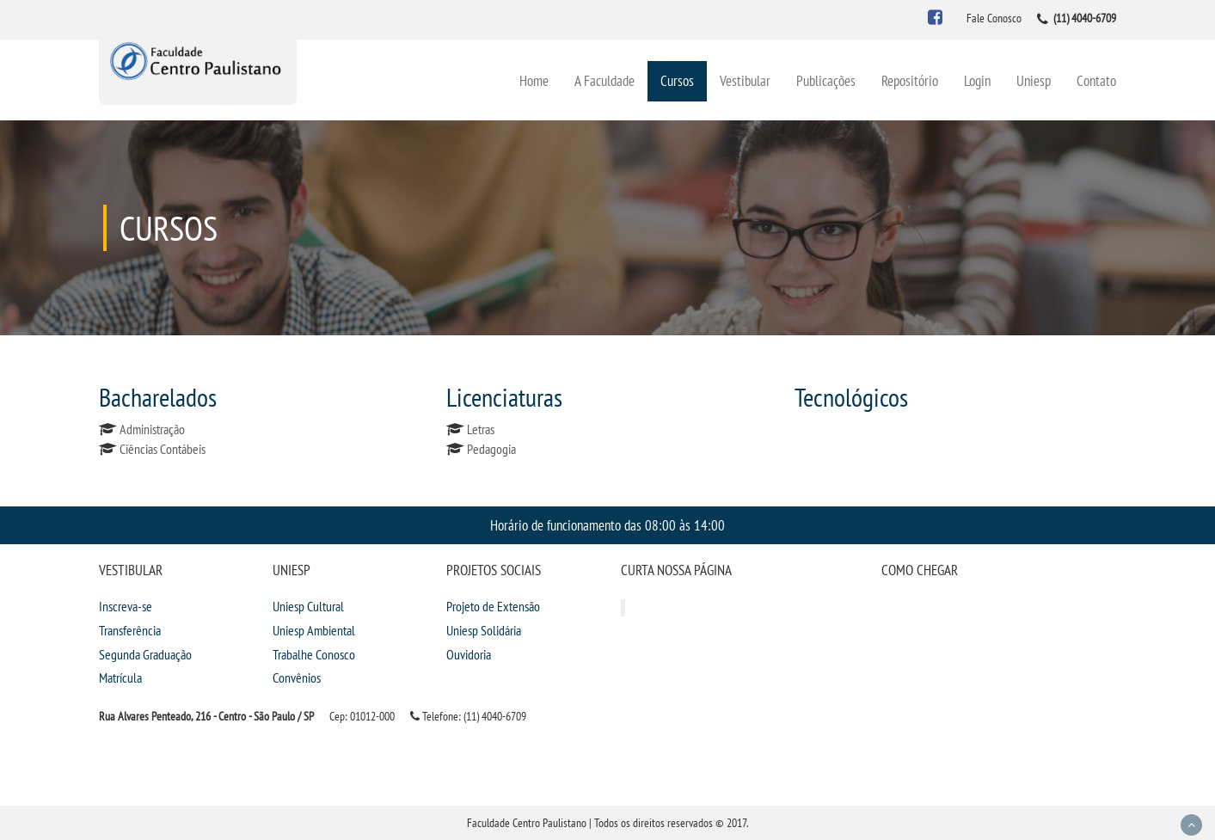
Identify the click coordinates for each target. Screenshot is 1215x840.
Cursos (677, 80)
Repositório (909, 80)
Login (977, 80)
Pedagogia (491, 448)
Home (534, 80)
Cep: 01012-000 (362, 716)
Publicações (826, 80)
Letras (480, 429)
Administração (152, 429)
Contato (1096, 80)
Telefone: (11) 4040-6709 (468, 716)
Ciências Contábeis (163, 448)
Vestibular (745, 80)
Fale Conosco (994, 18)
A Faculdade (604, 80)
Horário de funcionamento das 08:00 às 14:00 (607, 525)
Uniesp (1033, 80)
